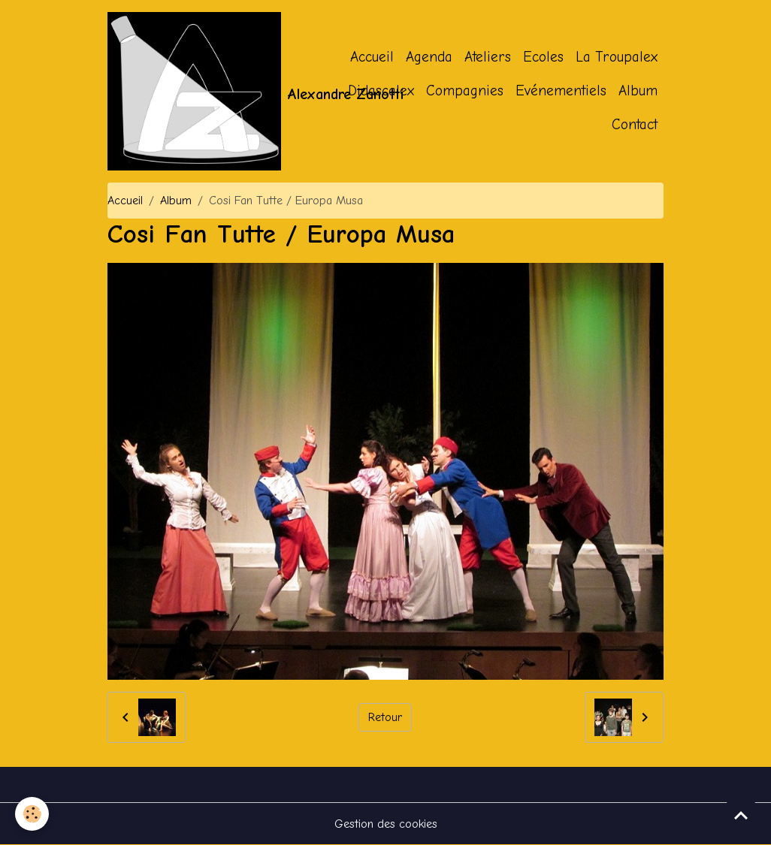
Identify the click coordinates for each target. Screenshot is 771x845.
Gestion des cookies (385, 824)
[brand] (194, 91)
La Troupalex (617, 57)
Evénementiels (561, 91)
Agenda (429, 57)
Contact (635, 124)
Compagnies (464, 91)
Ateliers (487, 57)
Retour (385, 717)
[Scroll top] (741, 815)
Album (638, 91)
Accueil (372, 57)
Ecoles (543, 57)
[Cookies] (32, 814)
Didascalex (381, 91)
